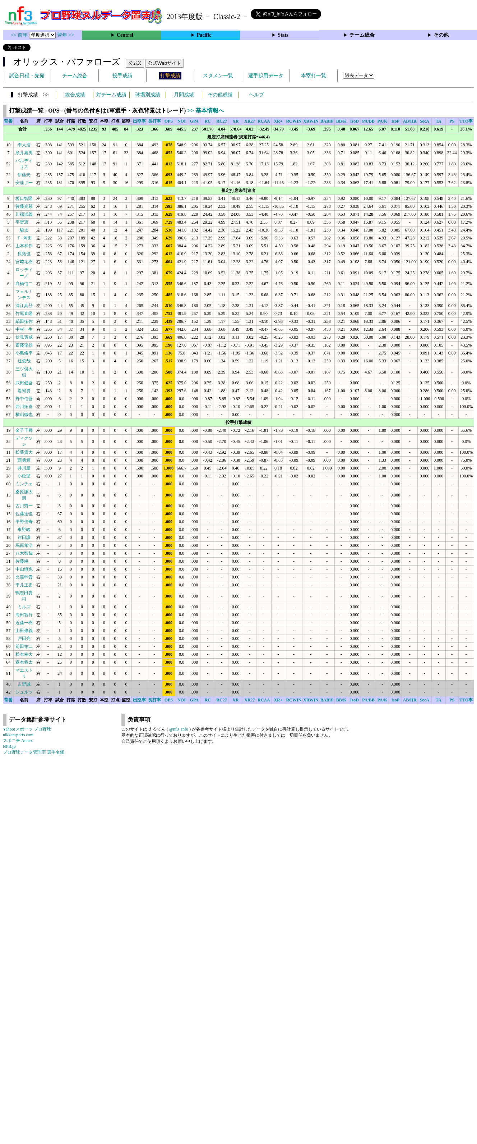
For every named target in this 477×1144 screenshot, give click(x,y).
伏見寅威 (24, 337)
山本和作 (24, 245)
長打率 (154, 121)
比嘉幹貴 (24, 577)
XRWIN (310, 121)
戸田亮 (24, 638)
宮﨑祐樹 (24, 261)
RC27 (221, 121)
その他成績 (220, 94)
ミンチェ (24, 483)
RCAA (264, 121)
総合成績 (75, 94)
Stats (283, 35)
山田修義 (24, 630)
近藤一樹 (24, 622)
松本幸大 (24, 654)
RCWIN (293, 121)
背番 (8, 121)
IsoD (354, 121)
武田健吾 (24, 382)
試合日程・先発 (27, 75)
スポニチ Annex (18, 740)
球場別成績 (147, 94)
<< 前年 (20, 35)
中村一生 (24, 329)
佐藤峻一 (24, 561)
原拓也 (24, 253)
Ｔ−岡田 (24, 238)
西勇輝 (24, 460)
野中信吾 (24, 398)
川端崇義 (24, 214)
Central (125, 35)
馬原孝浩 (24, 545)
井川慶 (24, 468)
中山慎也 (24, 569)
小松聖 (24, 476)
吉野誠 (24, 684)
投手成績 (122, 75)
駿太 (24, 230)
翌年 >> (65, 35)
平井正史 (24, 584)
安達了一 (24, 182)
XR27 (249, 121)
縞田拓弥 (24, 321)
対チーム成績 (111, 94)
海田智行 (24, 614)
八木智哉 (24, 553)
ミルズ (24, 606)
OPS (169, 121)
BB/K (341, 121)
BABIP (327, 121)
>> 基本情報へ (205, 110)
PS (451, 121)
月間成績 (184, 94)
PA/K (383, 121)
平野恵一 (24, 222)
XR (235, 121)
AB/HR (410, 121)
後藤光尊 (24, 206)
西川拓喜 (24, 406)
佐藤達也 (24, 513)
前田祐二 (24, 646)
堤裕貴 (24, 390)
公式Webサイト (164, 63)
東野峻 (24, 529)
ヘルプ (256, 94)
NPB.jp (9, 746)
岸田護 (24, 537)
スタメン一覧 (218, 75)
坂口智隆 (24, 198)
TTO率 (466, 121)
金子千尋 (24, 430)
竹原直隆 (24, 313)
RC (207, 121)
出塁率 (139, 121)
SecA (424, 121)
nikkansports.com (18, 734)
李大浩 (24, 144)
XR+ (278, 121)
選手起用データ (265, 75)
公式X (135, 63)
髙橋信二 (24, 283)
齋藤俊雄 (24, 345)
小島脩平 (24, 353)
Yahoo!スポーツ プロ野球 (27, 729)
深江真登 (24, 305)
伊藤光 (24, 174)
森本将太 (24, 662)
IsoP (395, 121)
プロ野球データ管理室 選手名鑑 (33, 752)
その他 (441, 35)
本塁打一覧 (313, 75)
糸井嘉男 (24, 152)
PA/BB (368, 121)
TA (438, 121)
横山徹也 (24, 414)
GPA (194, 121)
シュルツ (24, 692)
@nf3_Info (178, 729)
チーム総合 (362, 35)
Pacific (204, 35)
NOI (181, 121)
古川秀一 (24, 505)
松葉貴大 (24, 452)
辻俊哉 (24, 360)
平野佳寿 (24, 521)
